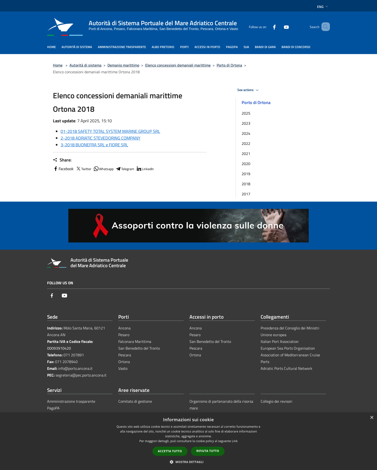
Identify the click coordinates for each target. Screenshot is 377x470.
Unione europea (273, 335)
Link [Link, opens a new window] (235, 441)
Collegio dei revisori (276, 401)
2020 (246, 164)
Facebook (63, 169)
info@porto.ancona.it (75, 368)
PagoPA (53, 408)
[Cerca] (324, 26)
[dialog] (188, 441)
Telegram (124, 169)
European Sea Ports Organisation (288, 348)
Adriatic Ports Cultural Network (286, 368)
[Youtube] (279, 26)
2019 (246, 174)
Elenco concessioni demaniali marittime (178, 65)
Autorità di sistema (85, 65)
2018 (246, 184)
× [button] (371, 418)
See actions (248, 90)
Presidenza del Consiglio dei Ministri (290, 328)
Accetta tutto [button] (170, 451)
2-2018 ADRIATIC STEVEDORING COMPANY (100, 138)
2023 (246, 123)
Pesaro (123, 335)
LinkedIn (145, 169)
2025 (246, 113)
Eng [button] (323, 6)
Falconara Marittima (134, 341)
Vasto (122, 368)
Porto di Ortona (229, 65)
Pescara (124, 355)
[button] (188, 461)
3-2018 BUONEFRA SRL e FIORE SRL (94, 145)
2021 (246, 153)
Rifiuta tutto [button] (207, 451)
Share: (62, 160)
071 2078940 (66, 362)
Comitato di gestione (135, 401)
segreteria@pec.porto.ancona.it (81, 375)
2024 (246, 133)
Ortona (124, 362)
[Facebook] (267, 26)
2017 (246, 194)
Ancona (124, 328)
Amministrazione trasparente (71, 401)
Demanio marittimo (123, 65)
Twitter (83, 169)
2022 (246, 143)
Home (58, 65)
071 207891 (73, 355)
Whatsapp (103, 169)
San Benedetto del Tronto (139, 348)
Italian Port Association (280, 341)
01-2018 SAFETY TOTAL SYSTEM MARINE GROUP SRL (110, 131)
